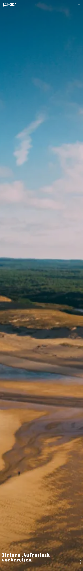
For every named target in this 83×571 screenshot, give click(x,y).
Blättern (80, 562)
